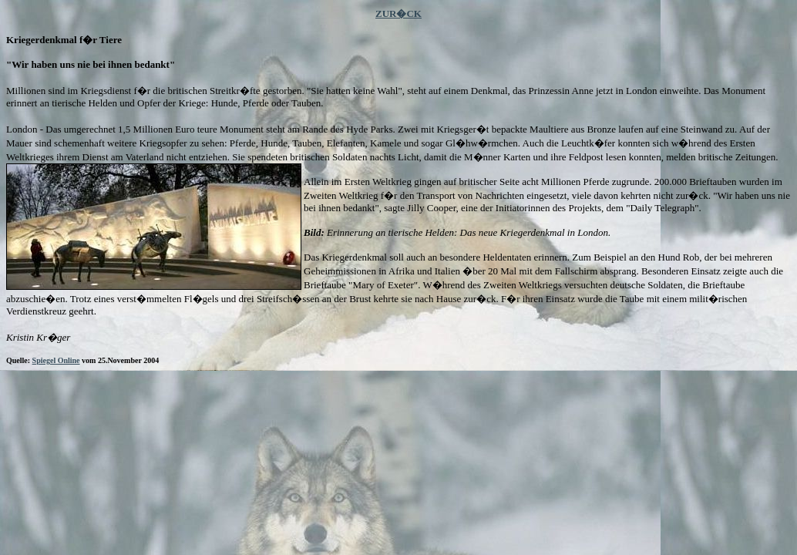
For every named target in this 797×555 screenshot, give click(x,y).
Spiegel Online (56, 360)
